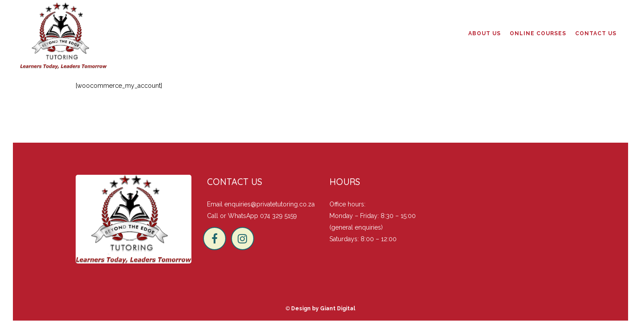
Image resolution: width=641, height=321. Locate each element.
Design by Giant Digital (323, 308)
